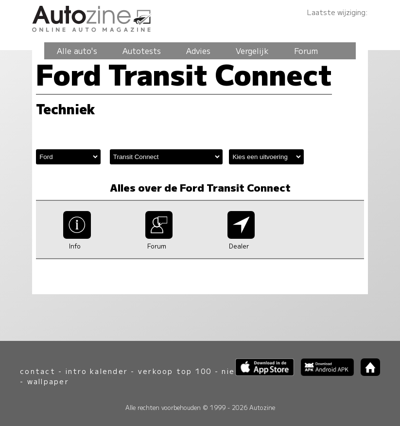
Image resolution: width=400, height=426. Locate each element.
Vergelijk (252, 50)
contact (37, 371)
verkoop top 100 (175, 371)
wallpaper (48, 381)
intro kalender (97, 371)
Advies (198, 50)
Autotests (141, 50)
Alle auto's (77, 50)
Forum (306, 50)
